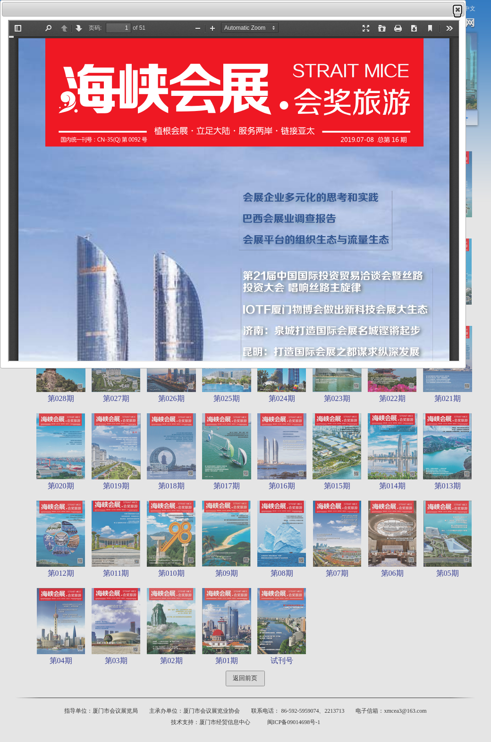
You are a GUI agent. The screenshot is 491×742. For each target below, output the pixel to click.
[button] (457, 9)
